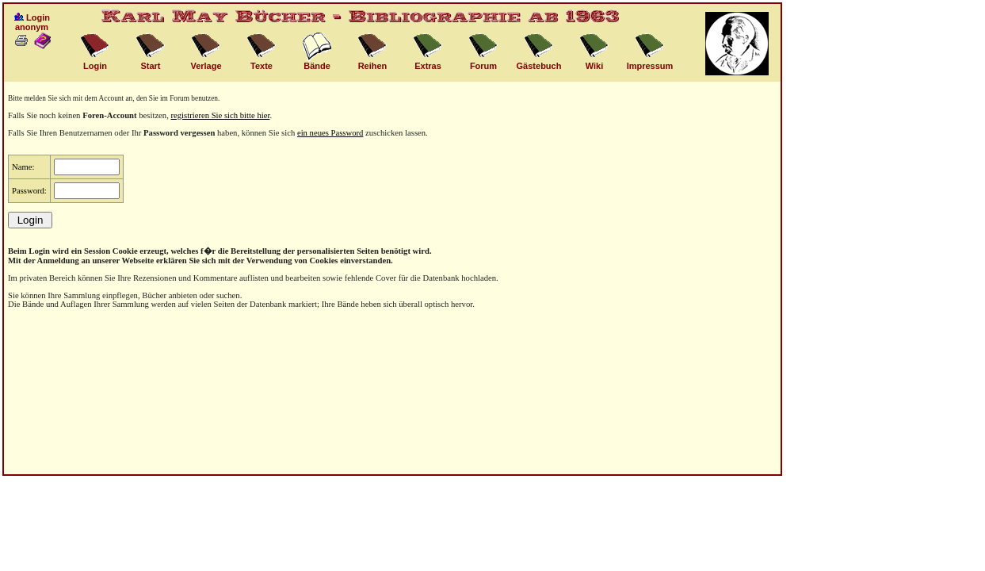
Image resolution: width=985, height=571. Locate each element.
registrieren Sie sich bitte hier (220, 115)
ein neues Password (330, 132)
